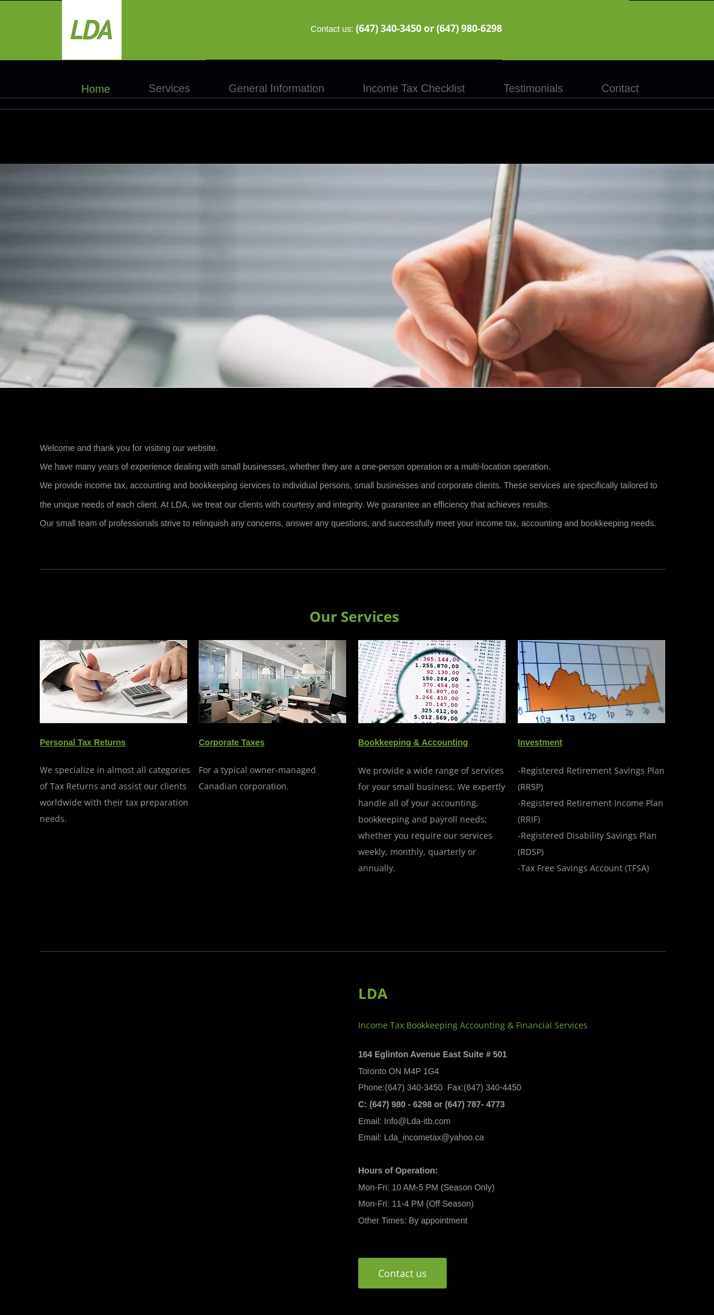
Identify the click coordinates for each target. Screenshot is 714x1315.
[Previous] (65, 275)
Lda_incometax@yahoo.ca (434, 1137)
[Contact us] (402, 1273)
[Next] (648, 275)
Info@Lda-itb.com (417, 1121)
